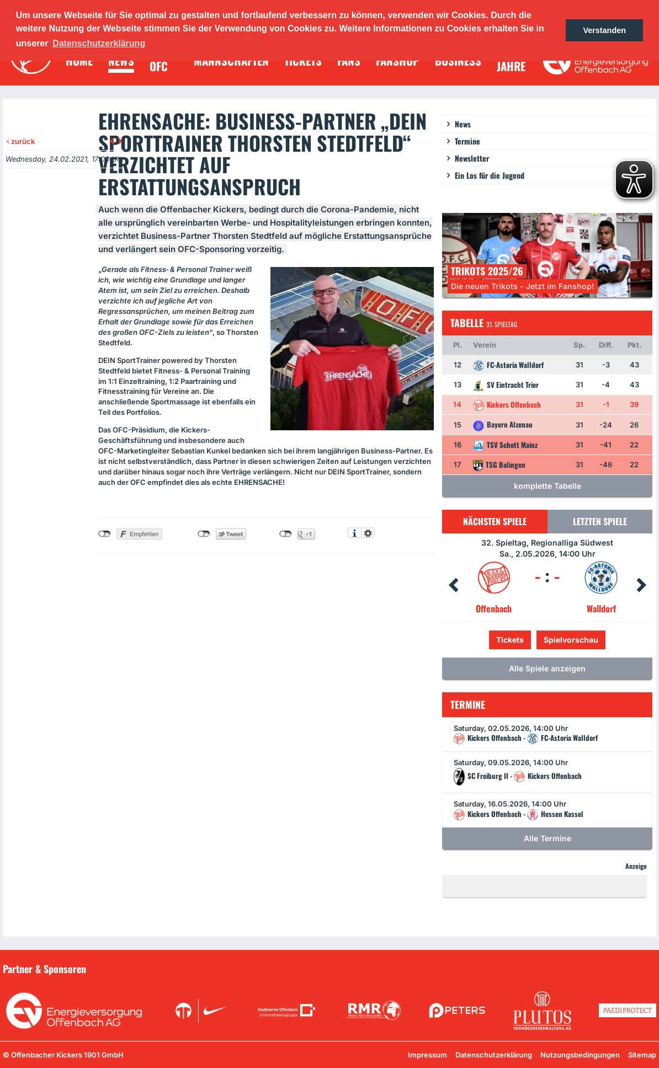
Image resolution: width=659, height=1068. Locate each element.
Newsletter (472, 158)
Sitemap (642, 1054)
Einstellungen (368, 532)
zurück (21, 141)
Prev (453, 585)
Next (641, 585)
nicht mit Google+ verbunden (285, 534)
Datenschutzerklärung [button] (98, 43)
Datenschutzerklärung (493, 1054)
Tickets (510, 639)
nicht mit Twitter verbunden (204, 534)
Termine (467, 141)
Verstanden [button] (604, 30)
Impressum (427, 1054)
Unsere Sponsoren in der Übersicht (593, 968)
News (463, 124)
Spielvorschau (571, 639)
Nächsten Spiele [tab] (495, 521)
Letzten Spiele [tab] (600, 521)
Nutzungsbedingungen (580, 1054)
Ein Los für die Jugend (489, 175)
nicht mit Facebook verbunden (104, 534)
